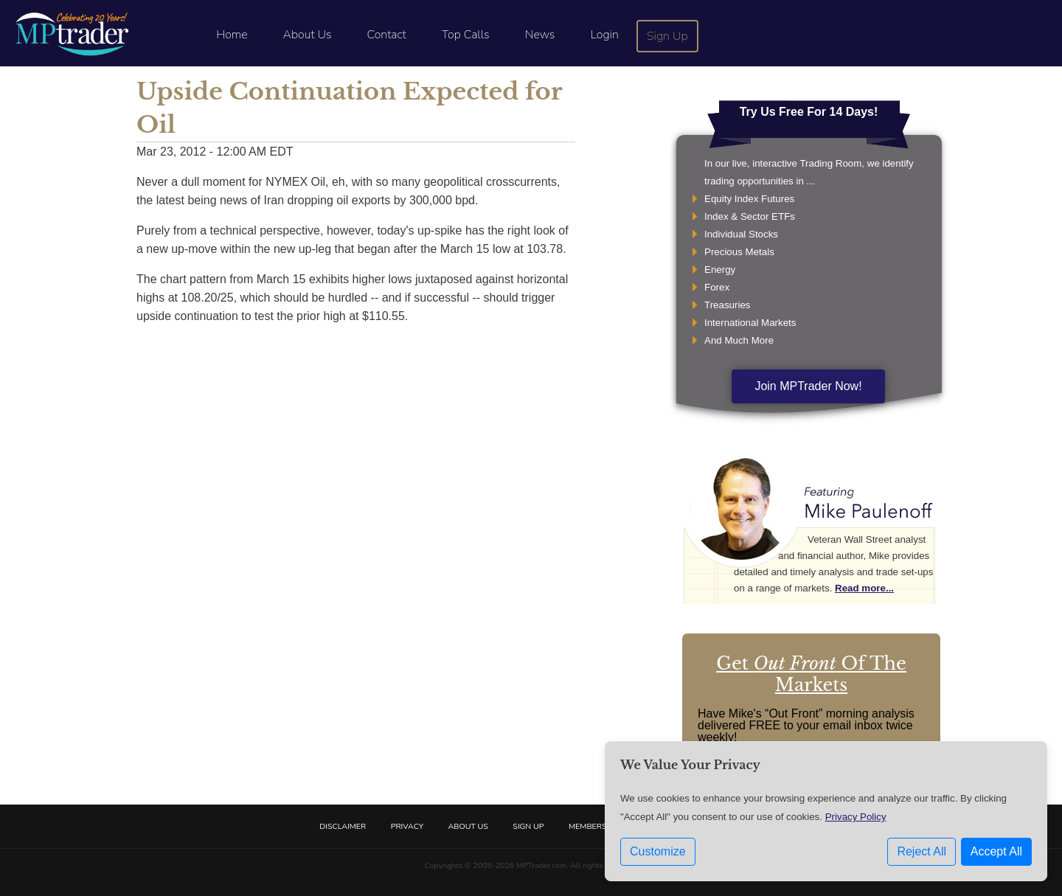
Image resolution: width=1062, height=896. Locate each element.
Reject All (921, 851)
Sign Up (667, 36)
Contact (386, 35)
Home (231, 35)
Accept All (996, 851)
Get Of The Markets (811, 674)
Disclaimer (342, 826)
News (540, 35)
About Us (307, 35)
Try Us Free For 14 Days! (809, 111)
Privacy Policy (855, 816)
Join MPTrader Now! (807, 386)
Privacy (407, 826)
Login (604, 35)
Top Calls (466, 35)
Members (588, 826)
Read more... (864, 588)
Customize (658, 851)
